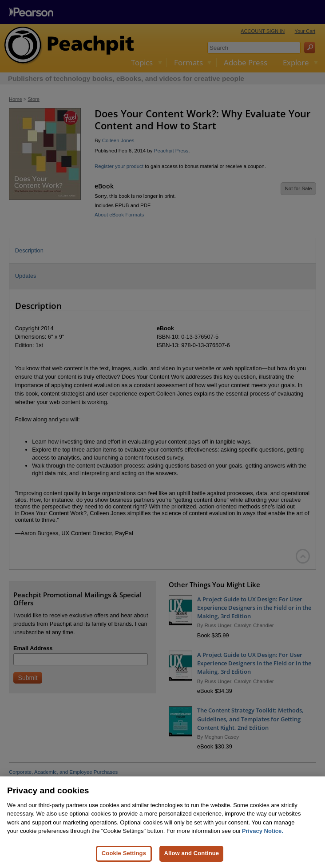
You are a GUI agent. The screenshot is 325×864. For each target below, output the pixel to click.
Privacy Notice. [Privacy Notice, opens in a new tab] (262, 841)
